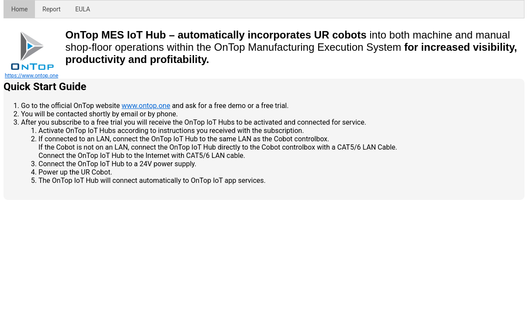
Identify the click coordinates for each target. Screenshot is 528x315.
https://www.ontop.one (31, 76)
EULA (82, 9)
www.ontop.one (146, 106)
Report (51, 9)
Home (19, 9)
